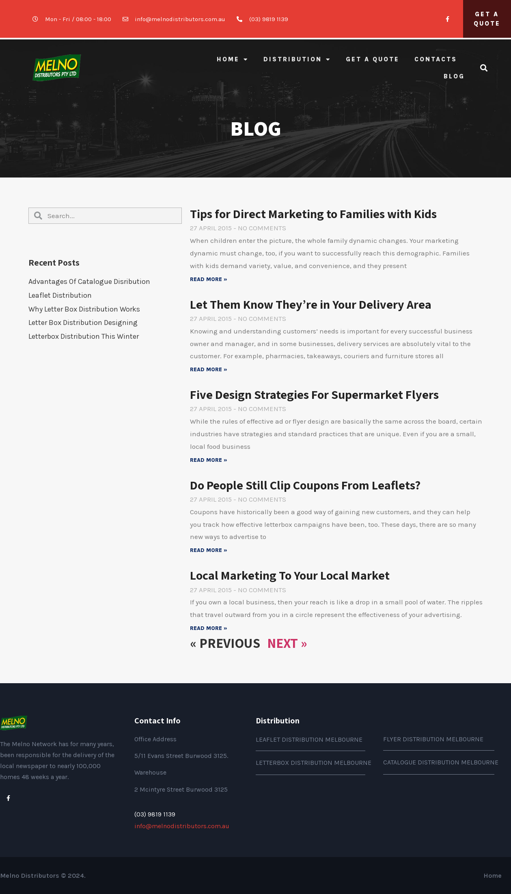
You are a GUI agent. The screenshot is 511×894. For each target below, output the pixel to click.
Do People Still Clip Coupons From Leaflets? (305, 485)
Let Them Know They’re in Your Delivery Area (310, 304)
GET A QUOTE (372, 59)
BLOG (454, 76)
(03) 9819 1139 (154, 814)
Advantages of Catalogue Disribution (89, 281)
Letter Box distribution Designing (83, 322)
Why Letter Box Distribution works (84, 309)
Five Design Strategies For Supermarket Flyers (314, 394)
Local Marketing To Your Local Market (290, 575)
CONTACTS (435, 59)
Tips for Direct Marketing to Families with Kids (313, 214)
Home (232, 59)
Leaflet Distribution (60, 295)
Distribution (297, 59)
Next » (287, 643)
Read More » (208, 279)
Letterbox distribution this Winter (83, 336)
